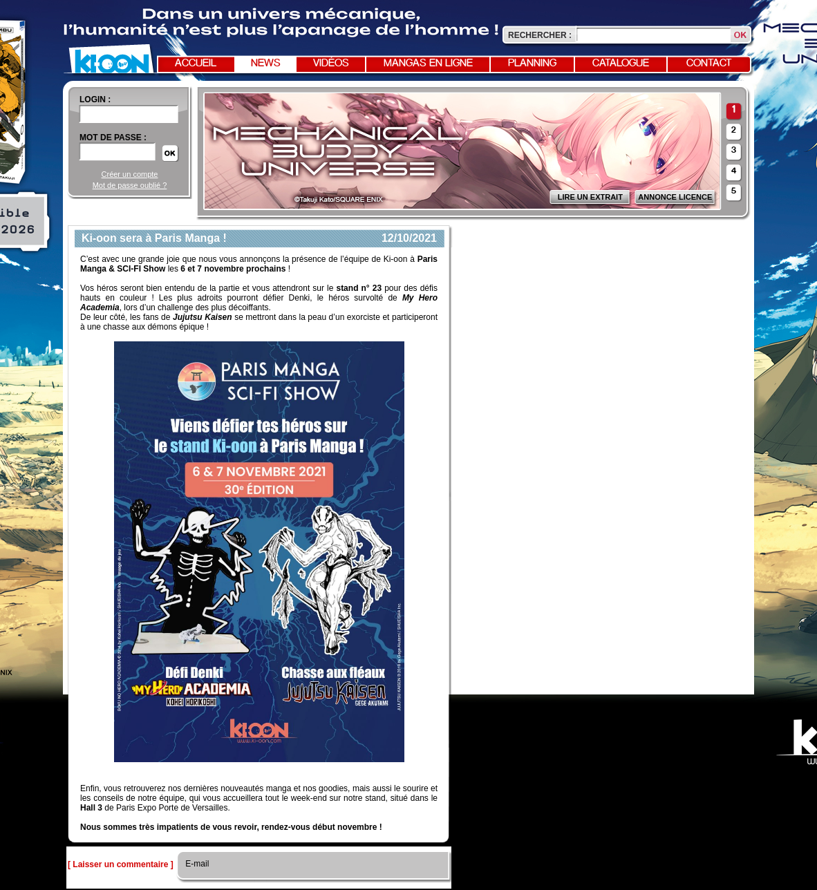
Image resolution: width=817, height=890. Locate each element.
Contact (709, 63)
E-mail (196, 864)
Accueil (195, 63)
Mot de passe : (113, 137)
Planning (532, 63)
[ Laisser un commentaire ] (120, 864)
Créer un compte (130, 174)
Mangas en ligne (428, 63)
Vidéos (331, 63)
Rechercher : (540, 35)
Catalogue (620, 63)
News (266, 63)
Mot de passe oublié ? (130, 185)
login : (95, 99)
